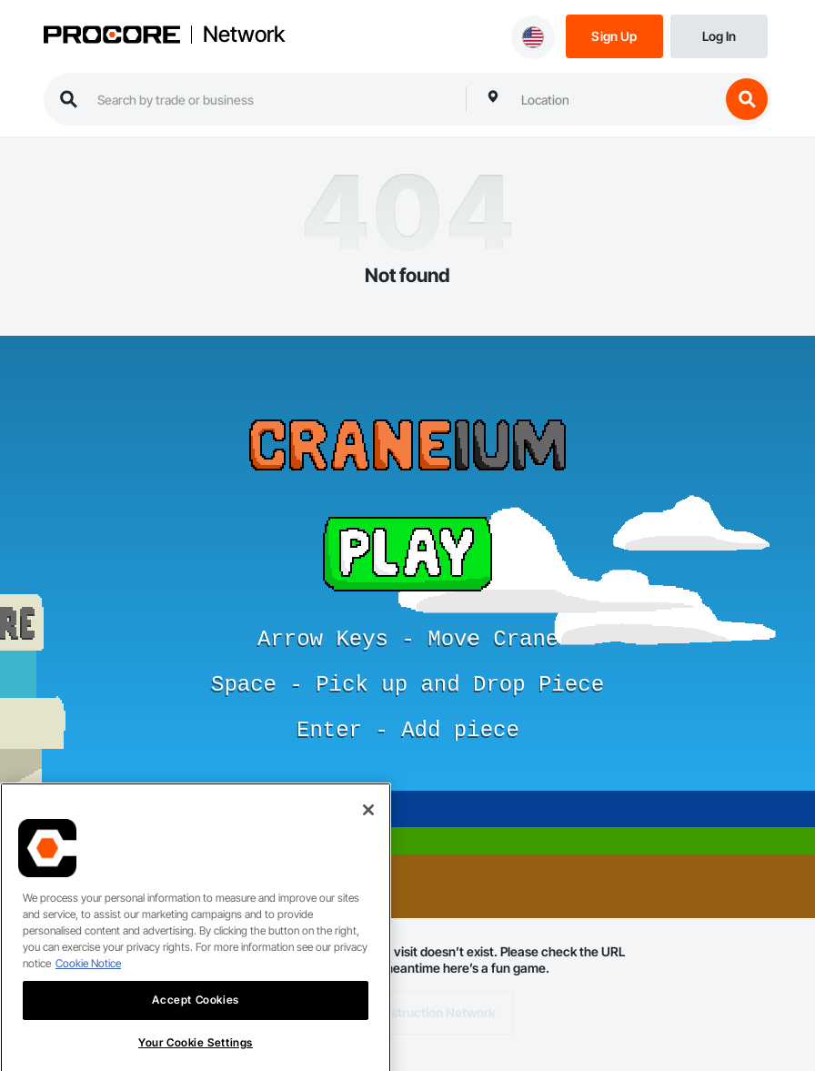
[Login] (719, 35)
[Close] (368, 827)
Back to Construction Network (408, 1013)
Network (244, 34)
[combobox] (616, 99)
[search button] (747, 99)
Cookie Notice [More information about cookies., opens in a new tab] (88, 980)
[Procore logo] (112, 36)
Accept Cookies (195, 1017)
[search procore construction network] (272, 99)
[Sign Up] (614, 35)
